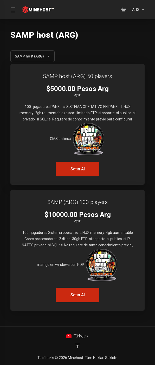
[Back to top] (77, 346)
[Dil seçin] (77, 336)
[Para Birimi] (137, 9)
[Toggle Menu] (12, 9)
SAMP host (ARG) (32, 56)
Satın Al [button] (77, 169)
